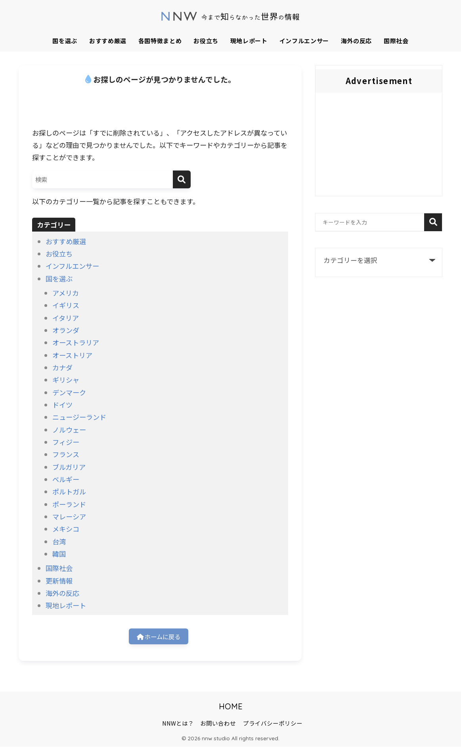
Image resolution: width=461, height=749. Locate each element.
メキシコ (65, 529)
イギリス (65, 305)
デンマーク (69, 392)
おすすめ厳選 (107, 40)
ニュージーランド (79, 417)
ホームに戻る (158, 637)
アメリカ (65, 293)
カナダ (62, 367)
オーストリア (72, 355)
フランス (65, 454)
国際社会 (396, 40)
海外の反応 (356, 40)
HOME (231, 709)
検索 (433, 222)
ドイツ (62, 405)
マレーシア (69, 516)
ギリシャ (65, 380)
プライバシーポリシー (272, 725)
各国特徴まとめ (160, 40)
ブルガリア (69, 467)
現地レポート (249, 40)
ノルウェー (69, 430)
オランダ (65, 330)
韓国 (59, 554)
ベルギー (65, 479)
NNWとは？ (178, 725)
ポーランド (69, 504)
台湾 (59, 541)
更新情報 (59, 581)
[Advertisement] (379, 146)
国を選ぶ (64, 40)
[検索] (182, 179)
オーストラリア (75, 342)
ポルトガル (69, 491)
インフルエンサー (304, 40)
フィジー (65, 442)
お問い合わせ (218, 725)
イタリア (65, 318)
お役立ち (205, 40)
